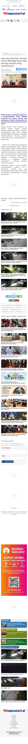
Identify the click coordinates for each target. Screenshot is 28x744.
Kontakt (8, 6)
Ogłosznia (14, 716)
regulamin (16, 445)
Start (3, 53)
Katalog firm (13, 717)
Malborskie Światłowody (13, 727)
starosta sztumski (18, 307)
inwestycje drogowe (19, 311)
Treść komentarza (6, 447)
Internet (13, 718)
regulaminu (19, 443)
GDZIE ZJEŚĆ (8, 20)
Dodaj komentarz (7, 461)
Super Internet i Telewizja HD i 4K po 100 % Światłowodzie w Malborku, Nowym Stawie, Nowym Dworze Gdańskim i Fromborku (14, 513)
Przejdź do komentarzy (14, 205)
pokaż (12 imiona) (15, 1)
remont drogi (12, 311)
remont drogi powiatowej (17, 305)
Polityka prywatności (14, 722)
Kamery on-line (14, 723)
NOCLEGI (11, 20)
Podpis (3, 455)
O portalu (14, 720)
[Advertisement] (14, 37)
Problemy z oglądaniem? (13, 724)
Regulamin (13, 721)
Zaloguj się (15, 5)
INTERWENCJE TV (14, 20)
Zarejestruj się (22, 5)
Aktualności (7, 53)
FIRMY (5, 20)
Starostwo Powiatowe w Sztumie (7, 307)
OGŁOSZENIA (1, 20)
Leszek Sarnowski (5, 309)
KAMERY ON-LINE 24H (18, 20)
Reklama (4, 6)
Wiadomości (22, 72)
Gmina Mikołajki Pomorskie (14, 309)
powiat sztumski (5, 311)
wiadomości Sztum (8, 305)
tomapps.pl (17, 734)
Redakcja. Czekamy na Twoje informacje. (10, 72)
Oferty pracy (14, 508)
